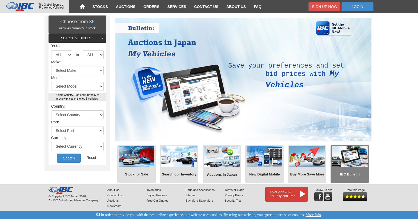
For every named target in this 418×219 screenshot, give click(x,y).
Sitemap (191, 195)
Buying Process (156, 195)
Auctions (125, 7)
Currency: (59, 138)
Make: (56, 62)
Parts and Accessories (200, 189)
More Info (313, 215)
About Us (236, 7)
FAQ (258, 7)
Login (357, 7)
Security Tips (233, 200)
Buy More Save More (199, 200)
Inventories (153, 189)
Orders (151, 7)
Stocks (100, 7)
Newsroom (114, 206)
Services (176, 7)
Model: (56, 78)
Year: (55, 45)
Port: (55, 122)
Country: (58, 106)
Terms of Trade (234, 189)
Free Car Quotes (157, 200)
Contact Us (206, 7)
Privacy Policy (234, 195)
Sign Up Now (324, 7)
